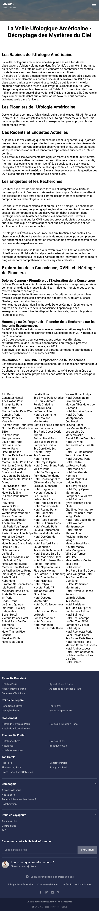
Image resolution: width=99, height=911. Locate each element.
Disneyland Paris (11, 710)
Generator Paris (58, 762)
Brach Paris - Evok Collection (17, 772)
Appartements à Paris (14, 688)
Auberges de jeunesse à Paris (65, 688)
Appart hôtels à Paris (61, 684)
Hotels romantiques (12, 750)
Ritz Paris (7, 762)
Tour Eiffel (55, 705)
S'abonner (87, 850)
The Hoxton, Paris (11, 767)
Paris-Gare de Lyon (12, 705)
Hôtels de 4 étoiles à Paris (64, 723)
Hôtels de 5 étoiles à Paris (16, 723)
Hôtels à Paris (9, 684)
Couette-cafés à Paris (13, 693)
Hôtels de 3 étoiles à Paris (16, 728)
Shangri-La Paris (59, 767)
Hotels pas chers (11, 741)
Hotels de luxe (57, 741)
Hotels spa (7, 745)
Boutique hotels (58, 745)
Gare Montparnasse (61, 710)
